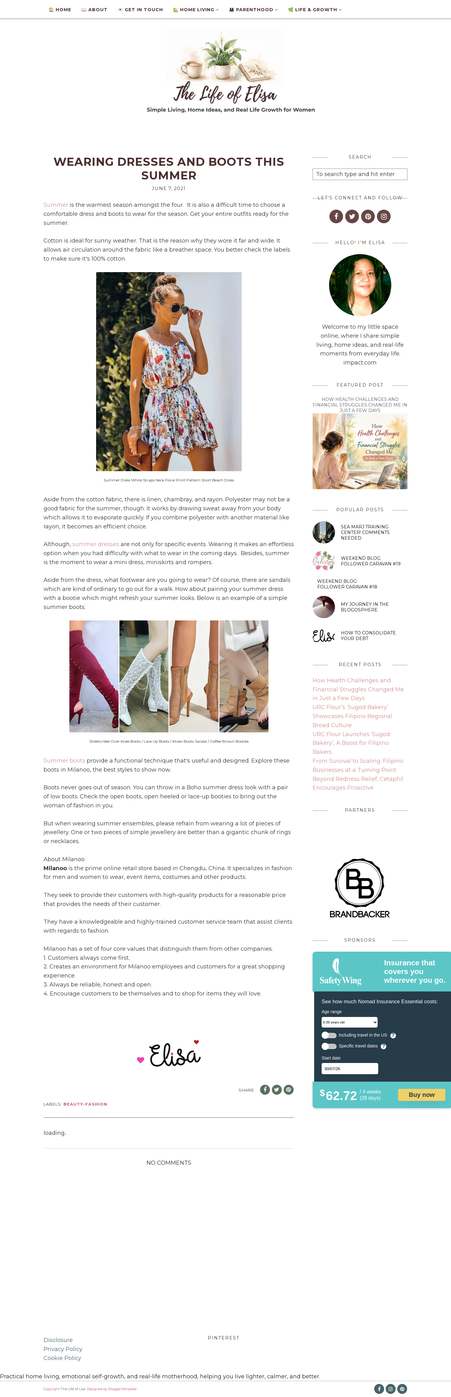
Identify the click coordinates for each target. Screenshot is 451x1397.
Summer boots (64, 760)
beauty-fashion (85, 1104)
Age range (332, 1011)
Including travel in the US (363, 1035)
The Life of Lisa (73, 1389)
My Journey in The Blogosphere (365, 607)
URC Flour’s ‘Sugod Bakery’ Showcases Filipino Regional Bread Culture (352, 716)
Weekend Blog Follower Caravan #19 (371, 561)
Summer (56, 205)
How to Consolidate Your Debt (368, 635)
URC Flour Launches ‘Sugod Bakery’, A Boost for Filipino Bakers (351, 743)
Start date (331, 1058)
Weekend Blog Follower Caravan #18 (347, 584)
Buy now (422, 1094)
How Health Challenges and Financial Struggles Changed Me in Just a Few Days (360, 405)
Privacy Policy (63, 1349)
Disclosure (58, 1340)
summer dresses (95, 544)
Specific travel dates (358, 1046)
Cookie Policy (62, 1358)
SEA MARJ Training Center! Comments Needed (365, 532)
